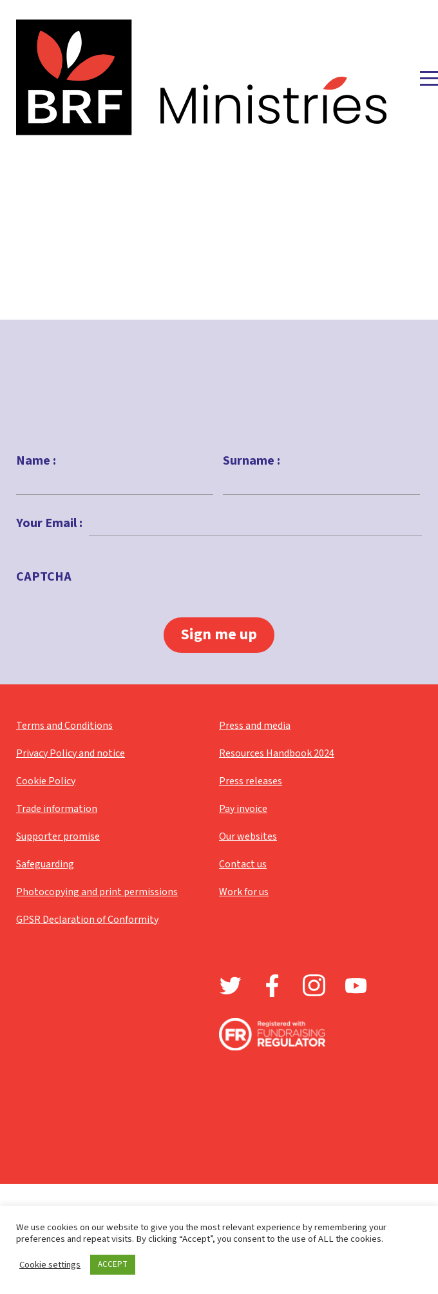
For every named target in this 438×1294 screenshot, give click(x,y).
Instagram (314, 985)
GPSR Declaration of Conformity (87, 920)
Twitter (230, 985)
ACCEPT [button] (113, 1264)
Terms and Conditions (64, 726)
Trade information (56, 809)
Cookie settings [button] (50, 1265)
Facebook (272, 985)
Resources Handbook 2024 (276, 753)
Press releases (250, 781)
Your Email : (49, 523)
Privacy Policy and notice (70, 753)
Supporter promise (58, 836)
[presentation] (176, 607)
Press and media (254, 726)
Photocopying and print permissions (97, 892)
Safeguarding (45, 864)
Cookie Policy (45, 781)
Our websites (248, 836)
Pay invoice (243, 809)
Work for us (244, 892)
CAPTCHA (43, 576)
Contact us (243, 864)
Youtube (356, 985)
